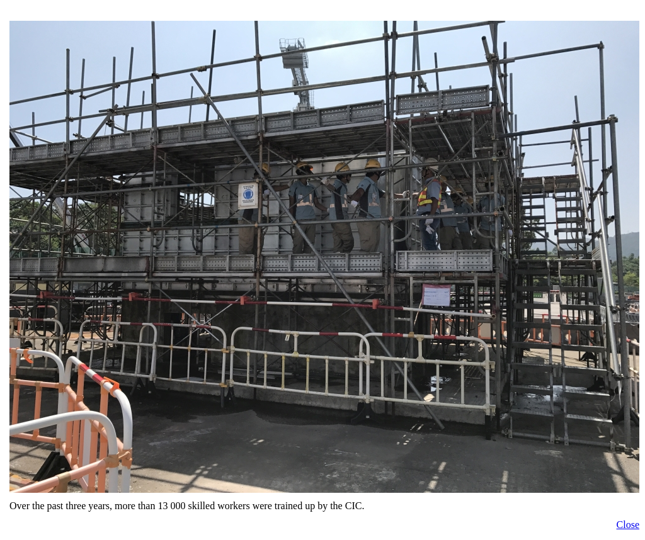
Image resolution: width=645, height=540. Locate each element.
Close (628, 524)
